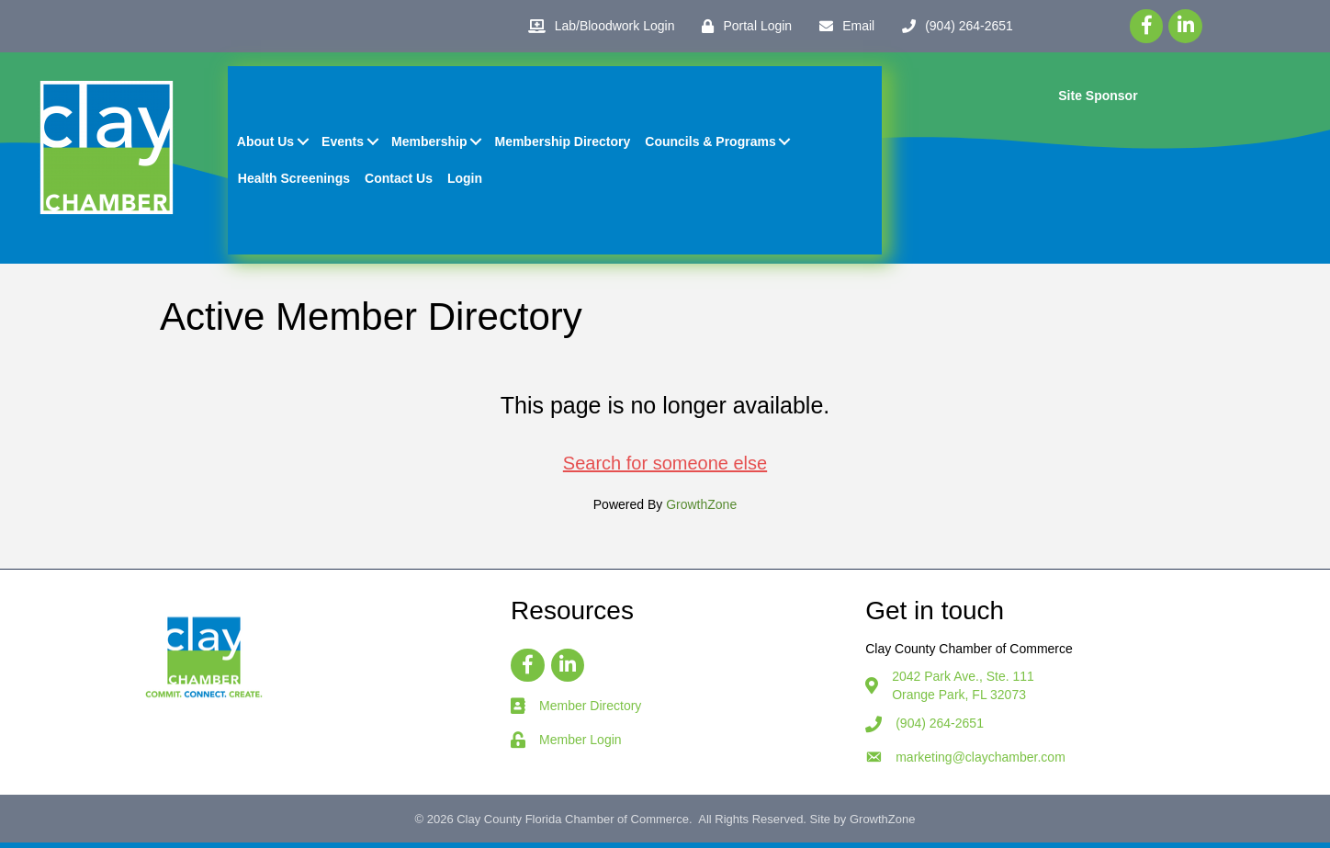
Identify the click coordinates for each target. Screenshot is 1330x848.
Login (466, 181)
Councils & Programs (712, 144)
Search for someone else (665, 468)
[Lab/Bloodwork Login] (597, 26)
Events (344, 144)
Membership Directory (565, 144)
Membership (430, 144)
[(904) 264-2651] (953, 26)
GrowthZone (701, 509)
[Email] (842, 26)
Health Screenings (296, 181)
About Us (267, 144)
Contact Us (400, 181)
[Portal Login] (742, 26)
